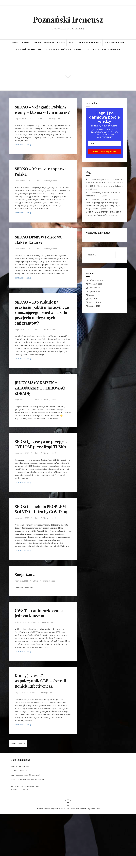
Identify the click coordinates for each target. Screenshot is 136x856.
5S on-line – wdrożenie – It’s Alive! (63, 49)
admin (42, 123)
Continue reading (24, 150)
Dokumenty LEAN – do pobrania (103, 49)
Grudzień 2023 (95, 287)
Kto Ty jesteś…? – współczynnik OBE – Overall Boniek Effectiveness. (37, 720)
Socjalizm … (28, 605)
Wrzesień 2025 (95, 284)
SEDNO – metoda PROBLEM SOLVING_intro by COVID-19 (35, 535)
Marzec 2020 (94, 306)
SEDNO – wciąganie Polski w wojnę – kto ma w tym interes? (41, 111)
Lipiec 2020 (93, 295)
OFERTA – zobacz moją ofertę (49, 43)
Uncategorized (55, 123)
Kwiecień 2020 (95, 302)
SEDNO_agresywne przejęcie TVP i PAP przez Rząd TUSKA (42, 462)
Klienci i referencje (90, 43)
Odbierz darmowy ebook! (104, 151)
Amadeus (83, 851)
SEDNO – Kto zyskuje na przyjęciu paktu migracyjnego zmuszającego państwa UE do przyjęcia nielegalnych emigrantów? (41, 323)
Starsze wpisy (18, 785)
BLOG (71, 43)
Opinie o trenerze (114, 43)
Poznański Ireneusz (68, 19)
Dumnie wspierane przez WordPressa (52, 851)
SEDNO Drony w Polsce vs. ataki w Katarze (40, 244)
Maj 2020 (93, 298)
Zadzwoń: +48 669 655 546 (28, 49)
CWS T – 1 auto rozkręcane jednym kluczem (36, 647)
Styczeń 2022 (94, 291)
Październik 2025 (96, 280)
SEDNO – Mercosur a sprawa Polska (38, 176)
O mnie (25, 43)
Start (15, 43)
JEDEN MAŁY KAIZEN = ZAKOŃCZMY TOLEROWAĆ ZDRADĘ (41, 403)
